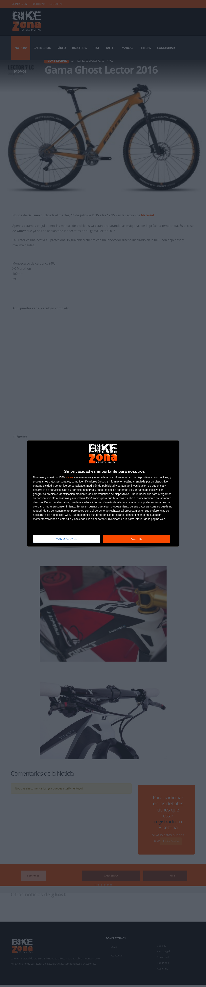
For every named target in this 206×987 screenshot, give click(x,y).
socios (69, 477)
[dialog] (103, 493)
